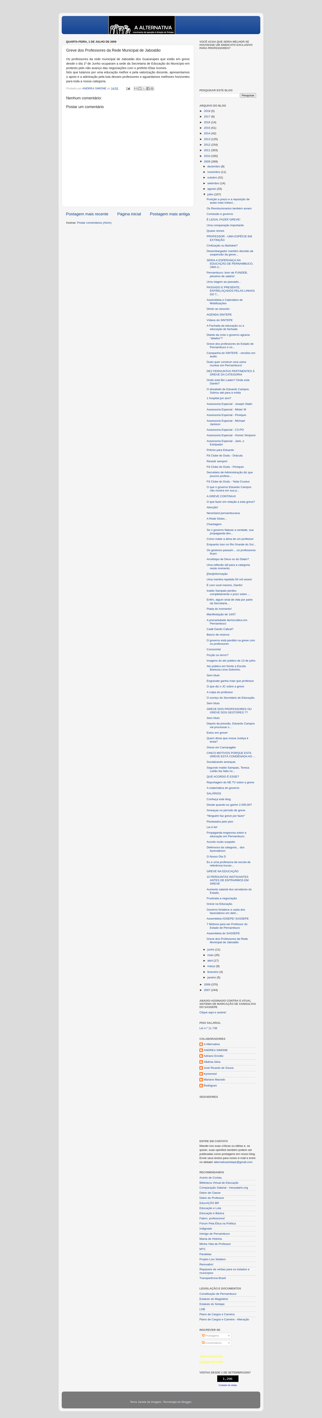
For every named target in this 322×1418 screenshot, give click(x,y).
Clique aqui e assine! (212, 1012)
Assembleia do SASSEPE (223, 933)
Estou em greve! (217, 732)
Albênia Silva (212, 1061)
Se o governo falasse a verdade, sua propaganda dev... (230, 531)
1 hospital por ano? (219, 398)
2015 (207, 127)
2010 (207, 156)
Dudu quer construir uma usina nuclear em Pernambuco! (226, 363)
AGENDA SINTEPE (219, 314)
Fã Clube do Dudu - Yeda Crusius (228, 481)
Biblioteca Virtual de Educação (219, 1182)
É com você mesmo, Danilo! (225, 585)
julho (210, 194)
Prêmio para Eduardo (220, 450)
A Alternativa (212, 1044)
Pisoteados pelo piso (220, 821)
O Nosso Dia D (216, 856)
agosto (212, 188)
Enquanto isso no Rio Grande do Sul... (231, 544)
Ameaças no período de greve (226, 810)
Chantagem (214, 524)
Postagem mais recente (87, 214)
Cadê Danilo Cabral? (220, 629)
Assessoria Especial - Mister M (226, 409)
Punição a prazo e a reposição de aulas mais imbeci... (228, 201)
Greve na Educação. (220, 903)
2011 (207, 150)
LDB (202, 1309)
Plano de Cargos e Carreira (216, 1314)
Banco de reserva (218, 634)
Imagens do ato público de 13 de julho (231, 660)
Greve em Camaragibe (221, 747)
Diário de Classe (210, 1192)
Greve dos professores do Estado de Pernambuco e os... (230, 345)
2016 (207, 122)
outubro (212, 177)
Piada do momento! (219, 608)
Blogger (186, 1402)
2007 (207, 990)
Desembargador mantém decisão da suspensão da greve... (230, 252)
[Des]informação (217, 573)
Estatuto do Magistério (213, 1299)
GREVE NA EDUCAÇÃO (223, 871)
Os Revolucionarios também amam (229, 208)
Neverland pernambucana (223, 513)
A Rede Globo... (217, 518)
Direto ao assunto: (218, 308)
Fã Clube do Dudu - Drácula (225, 455)
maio (210, 955)
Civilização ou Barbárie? (222, 245)
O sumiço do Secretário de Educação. (231, 697)
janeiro (212, 977)
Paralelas (205, 1254)
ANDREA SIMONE (216, 1050)
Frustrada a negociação (222, 898)
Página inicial (129, 214)
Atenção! (212, 507)
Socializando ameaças (221, 761)
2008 (207, 984)
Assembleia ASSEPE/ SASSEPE (228, 918)
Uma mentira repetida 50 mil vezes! (229, 579)
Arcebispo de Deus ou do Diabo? (228, 559)
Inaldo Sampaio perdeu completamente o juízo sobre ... (228, 592)
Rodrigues (210, 1085)
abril (210, 960)
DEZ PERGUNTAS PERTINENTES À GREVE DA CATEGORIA (231, 372)
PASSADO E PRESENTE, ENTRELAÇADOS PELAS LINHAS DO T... (231, 291)
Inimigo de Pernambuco (214, 1233)
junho (211, 949)
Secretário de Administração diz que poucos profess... (230, 474)
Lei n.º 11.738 (208, 1028)
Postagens (210, 1335)
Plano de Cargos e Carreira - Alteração (224, 1319)
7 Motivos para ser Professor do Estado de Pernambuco (227, 926)
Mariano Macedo (214, 1079)
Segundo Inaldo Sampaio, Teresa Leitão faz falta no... (228, 769)
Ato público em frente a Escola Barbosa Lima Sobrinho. (226, 668)
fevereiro (213, 971)
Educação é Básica (211, 1213)
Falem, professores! (212, 1218)
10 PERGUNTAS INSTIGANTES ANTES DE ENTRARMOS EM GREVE (228, 880)
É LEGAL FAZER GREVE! (223, 219)
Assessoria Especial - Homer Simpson (231, 435)
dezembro (214, 166)
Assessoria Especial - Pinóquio (226, 415)
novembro (214, 172)
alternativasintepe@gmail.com (233, 1162)
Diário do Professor (211, 1197)
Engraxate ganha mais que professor (230, 680)
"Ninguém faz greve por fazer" (226, 815)
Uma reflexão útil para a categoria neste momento (228, 566)
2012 (207, 144)
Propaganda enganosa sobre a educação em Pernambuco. (226, 834)
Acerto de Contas (210, 1177)
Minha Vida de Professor (215, 1244)
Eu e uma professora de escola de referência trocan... (229, 863)
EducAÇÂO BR (209, 1203)
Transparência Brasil (212, 1278)
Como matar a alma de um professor (230, 538)
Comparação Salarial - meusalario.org (223, 1187)
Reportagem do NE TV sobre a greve (230, 782)
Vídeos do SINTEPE (220, 320)
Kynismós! (210, 1073)
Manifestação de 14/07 (221, 614)
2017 (207, 116)
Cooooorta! (214, 649)
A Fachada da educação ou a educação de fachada (225, 327)
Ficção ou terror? (217, 655)
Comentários (212, 1342)
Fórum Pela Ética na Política (217, 1223)
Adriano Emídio (213, 1055)
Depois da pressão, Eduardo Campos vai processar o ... (231, 725)
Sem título (213, 675)
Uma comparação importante (225, 225)
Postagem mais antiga (170, 214)
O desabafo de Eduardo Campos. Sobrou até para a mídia (228, 391)
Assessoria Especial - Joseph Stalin (229, 404)
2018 (207, 111)
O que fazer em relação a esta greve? (231, 501)
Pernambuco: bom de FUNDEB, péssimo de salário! (227, 274)
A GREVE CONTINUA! (221, 496)
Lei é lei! (212, 827)
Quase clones (215, 230)
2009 (207, 161)
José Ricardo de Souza (219, 1067)
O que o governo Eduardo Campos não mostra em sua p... (229, 488)
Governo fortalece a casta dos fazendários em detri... (226, 911)
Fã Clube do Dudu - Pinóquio (225, 466)
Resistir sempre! (217, 461)
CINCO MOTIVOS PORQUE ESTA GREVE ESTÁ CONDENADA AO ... (231, 754)
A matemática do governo (223, 787)
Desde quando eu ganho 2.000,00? (229, 804)
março (211, 966)
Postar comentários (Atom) (94, 222)
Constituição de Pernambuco (217, 1293)
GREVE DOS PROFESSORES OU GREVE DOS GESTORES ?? (229, 710)
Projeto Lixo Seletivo (212, 1259)
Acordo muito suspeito (221, 841)
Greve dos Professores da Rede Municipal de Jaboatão (227, 940)
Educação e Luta (210, 1208)
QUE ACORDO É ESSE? (223, 776)
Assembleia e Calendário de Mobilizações (225, 301)
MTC (202, 1249)
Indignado (205, 1228)
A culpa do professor (220, 692)
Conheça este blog (219, 799)
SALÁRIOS (214, 793)
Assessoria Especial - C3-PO (225, 429)
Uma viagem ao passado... (224, 281)
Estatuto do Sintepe (212, 1304)
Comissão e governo (220, 214)
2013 (207, 139)
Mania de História (210, 1238)
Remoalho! (206, 1264)
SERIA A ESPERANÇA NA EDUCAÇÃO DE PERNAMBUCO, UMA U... (230, 264)
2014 (207, 133)
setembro (213, 183)
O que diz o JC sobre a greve (225, 686)
